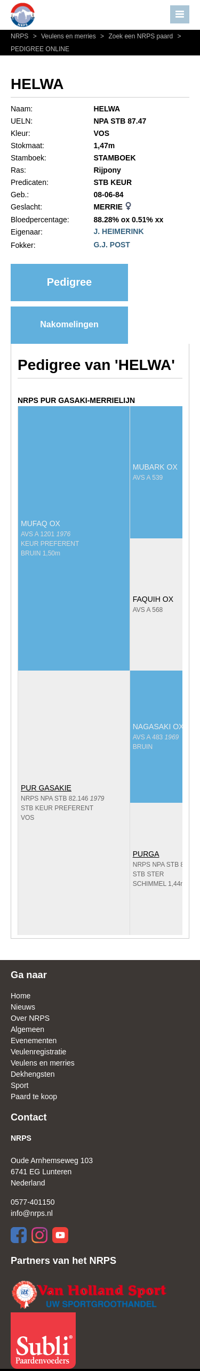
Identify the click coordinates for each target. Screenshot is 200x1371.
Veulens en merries (64, 36)
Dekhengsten (33, 1074)
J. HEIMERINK (118, 231)
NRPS (20, 36)
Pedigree (69, 282)
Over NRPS (30, 1018)
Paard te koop (34, 1096)
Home (20, 995)
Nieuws (23, 1007)
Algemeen (27, 1029)
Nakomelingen (69, 324)
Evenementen (34, 1040)
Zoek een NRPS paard (136, 36)
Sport (19, 1085)
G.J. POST (111, 244)
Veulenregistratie (38, 1051)
